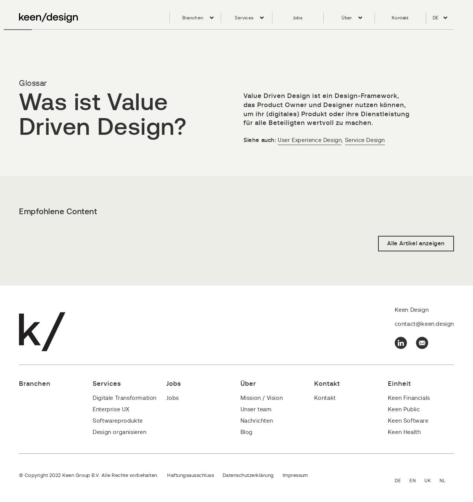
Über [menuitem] (347, 18)
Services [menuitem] (244, 18)
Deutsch (402, 481)
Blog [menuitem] (246, 432)
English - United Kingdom (432, 481)
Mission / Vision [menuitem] (261, 398)
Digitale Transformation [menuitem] (125, 398)
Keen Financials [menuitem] (409, 398)
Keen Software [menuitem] (408, 421)
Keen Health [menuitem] (404, 432)
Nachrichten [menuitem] (256, 421)
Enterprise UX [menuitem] (111, 409)
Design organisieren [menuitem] (119, 432)
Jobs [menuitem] (298, 18)
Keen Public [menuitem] (404, 409)
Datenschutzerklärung (248, 475)
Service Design (365, 140)
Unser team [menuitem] (256, 409)
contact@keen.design (424, 324)
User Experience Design (310, 140)
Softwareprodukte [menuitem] (118, 421)
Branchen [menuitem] (192, 18)
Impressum (295, 475)
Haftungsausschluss (190, 475)
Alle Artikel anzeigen (416, 243)
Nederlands (447, 481)
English (417, 481)
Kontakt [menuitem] (400, 18)
